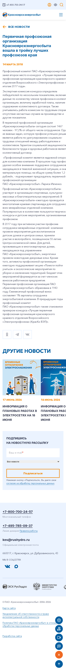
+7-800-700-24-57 (18, 512)
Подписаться (33, 473)
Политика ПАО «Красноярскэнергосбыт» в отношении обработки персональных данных (32, 624)
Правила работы (29, 530)
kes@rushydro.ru (16, 540)
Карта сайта (9, 608)
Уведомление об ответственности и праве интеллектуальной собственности (26, 615)
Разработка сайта (12, 636)
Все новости (19, 27)
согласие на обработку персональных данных (30, 483)
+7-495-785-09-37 (18, 526)
